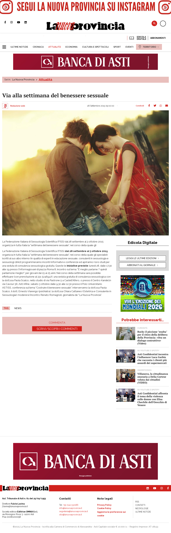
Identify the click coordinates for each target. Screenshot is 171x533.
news (17, 308)
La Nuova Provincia (23, 79)
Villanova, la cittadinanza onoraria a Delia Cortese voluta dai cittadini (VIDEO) (152, 378)
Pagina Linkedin (27, 22)
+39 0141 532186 (70, 505)
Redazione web (17, 106)
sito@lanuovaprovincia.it (70, 514)
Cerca (154, 23)
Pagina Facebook (7, 22)
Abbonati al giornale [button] (141, 265)
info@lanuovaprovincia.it (70, 508)
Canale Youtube (20, 22)
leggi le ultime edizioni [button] (141, 258)
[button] (5, 46)
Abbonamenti (158, 38)
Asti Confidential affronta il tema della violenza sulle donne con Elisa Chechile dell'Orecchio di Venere (152, 399)
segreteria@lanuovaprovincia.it (73, 511)
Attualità (45, 80)
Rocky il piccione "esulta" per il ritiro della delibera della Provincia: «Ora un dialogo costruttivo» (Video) (152, 337)
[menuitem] (19, 47)
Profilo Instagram (13, 22)
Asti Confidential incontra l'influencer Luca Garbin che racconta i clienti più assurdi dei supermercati (152, 359)
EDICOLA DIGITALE (137, 38)
